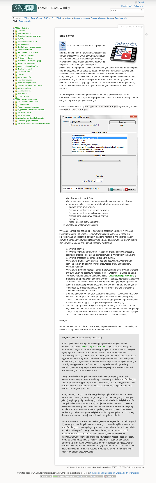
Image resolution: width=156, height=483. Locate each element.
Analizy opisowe (24, 44)
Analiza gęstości (24, 115)
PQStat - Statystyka (22, 28)
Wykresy (21, 39)
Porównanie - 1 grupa (26, 55)
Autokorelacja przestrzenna (28, 121)
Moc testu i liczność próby (27, 41)
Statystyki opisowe (24, 112)
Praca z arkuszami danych (102, 18)
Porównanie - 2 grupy (26, 58)
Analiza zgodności (24, 77)
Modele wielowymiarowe (27, 83)
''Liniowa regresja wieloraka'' (121, 275)
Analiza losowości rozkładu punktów (31, 118)
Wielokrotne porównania (26, 63)
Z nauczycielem (23, 96)
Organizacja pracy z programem (29, 36)
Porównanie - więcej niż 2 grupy (29, 61)
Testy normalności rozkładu (28, 52)
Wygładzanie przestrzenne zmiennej (31, 110)
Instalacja (21, 30)
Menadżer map (23, 104)
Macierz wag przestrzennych (28, 107)
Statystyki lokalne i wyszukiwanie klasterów (34, 123)
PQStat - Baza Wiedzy (32, 18)
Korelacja (21, 74)
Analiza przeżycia (24, 91)
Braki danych (121, 18)
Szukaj (142, 10)
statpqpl (68, 18)
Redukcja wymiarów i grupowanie (30, 85)
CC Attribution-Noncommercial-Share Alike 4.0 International (114, 473)
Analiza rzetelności (25, 88)
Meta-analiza (22, 93)
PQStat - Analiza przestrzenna (26, 99)
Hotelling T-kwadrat (25, 69)
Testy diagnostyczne (25, 80)
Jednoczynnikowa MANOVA (28, 66)
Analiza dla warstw (24, 72)
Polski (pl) (138, 6)
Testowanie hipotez (25, 50)
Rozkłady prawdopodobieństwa (29, 47)
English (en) (126, 6)
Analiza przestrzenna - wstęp (28, 101)
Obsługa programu (81, 18)
